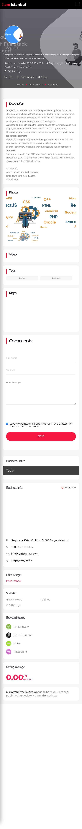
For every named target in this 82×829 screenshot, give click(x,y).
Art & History (17, 631)
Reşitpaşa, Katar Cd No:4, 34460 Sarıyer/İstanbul (37, 545)
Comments (25, 77)
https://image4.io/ (19, 565)
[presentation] (29, 417)
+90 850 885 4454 (31, 63)
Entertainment (19, 639)
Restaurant (16, 656)
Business (55, 278)
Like (9, 77)
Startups (10, 63)
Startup (22, 278)
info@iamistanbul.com (22, 559)
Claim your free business (21, 696)
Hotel (13, 648)
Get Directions (69, 492)
